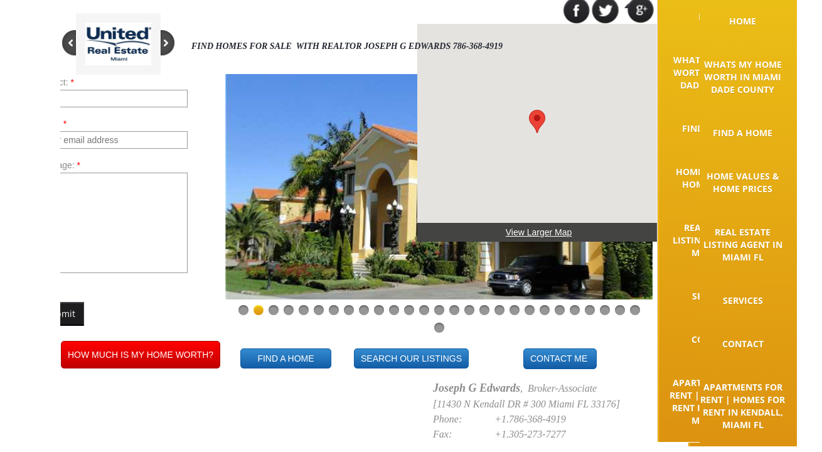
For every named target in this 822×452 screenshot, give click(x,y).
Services (743, 300)
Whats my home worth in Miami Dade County (743, 76)
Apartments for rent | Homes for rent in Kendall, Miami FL (742, 406)
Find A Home (742, 133)
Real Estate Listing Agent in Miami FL (742, 244)
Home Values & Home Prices (743, 182)
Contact (743, 344)
